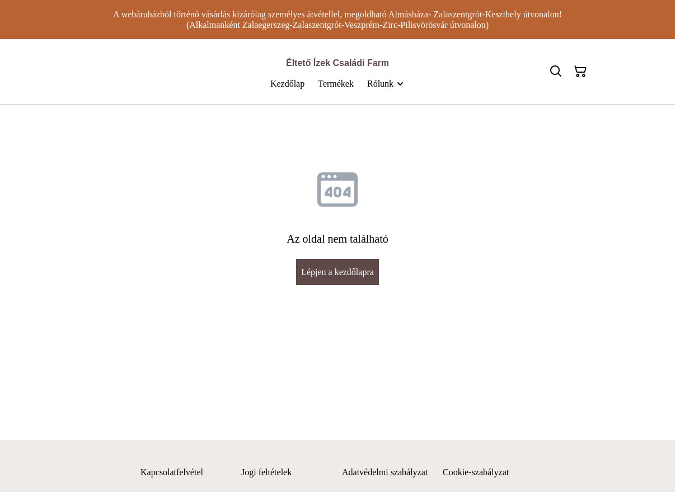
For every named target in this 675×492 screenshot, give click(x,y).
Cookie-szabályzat (476, 472)
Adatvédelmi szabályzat (385, 472)
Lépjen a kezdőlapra (337, 272)
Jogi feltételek (266, 472)
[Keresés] (555, 71)
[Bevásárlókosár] (580, 71)
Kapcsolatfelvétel (171, 472)
